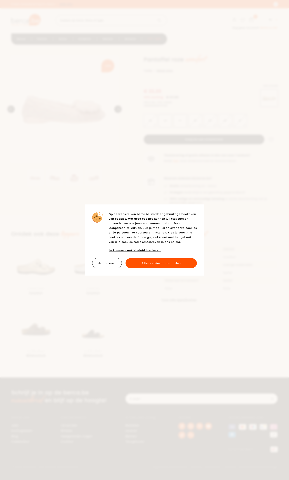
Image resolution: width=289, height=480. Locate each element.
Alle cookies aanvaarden (161, 263)
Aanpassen (107, 263)
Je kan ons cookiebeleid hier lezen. (135, 250)
